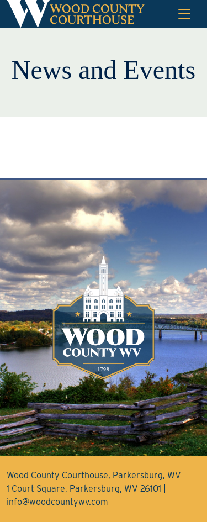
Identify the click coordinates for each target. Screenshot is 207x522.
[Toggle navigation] (184, 13)
